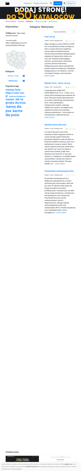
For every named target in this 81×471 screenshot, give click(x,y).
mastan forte (13, 89)
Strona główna (11, 21)
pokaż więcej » (50, 76)
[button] (51, 3)
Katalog (21, 21)
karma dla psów (14, 113)
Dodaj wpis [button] (57, 3)
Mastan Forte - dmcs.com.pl (57, 83)
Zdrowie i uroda (40, 21)
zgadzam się (68, 464)
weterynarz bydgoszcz (17, 96)
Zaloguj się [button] (71, 3)
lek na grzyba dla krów (16, 101)
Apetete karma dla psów (55, 124)
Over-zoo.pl (50, 36)
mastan (10, 99)
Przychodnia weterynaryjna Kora (59, 171)
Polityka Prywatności (32, 466)
